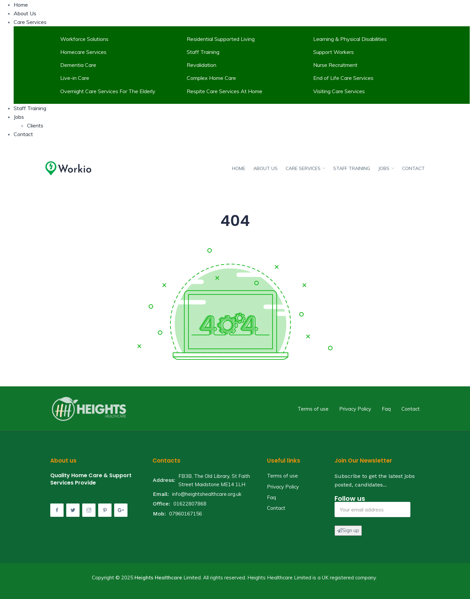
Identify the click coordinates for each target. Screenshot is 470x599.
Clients (35, 125)
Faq (386, 409)
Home (21, 4)
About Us (25, 13)
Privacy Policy (355, 409)
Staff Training (30, 108)
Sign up (348, 530)
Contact (23, 134)
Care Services (30, 22)
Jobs (19, 116)
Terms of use (313, 409)
